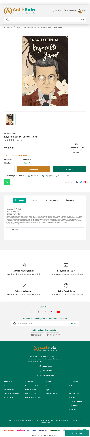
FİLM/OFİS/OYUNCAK (75, 401)
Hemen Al (69, 169)
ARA (82, 19)
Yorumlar (34, 200)
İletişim (6, 386)
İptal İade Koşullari (31, 394)
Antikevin (77, 433)
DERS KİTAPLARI (73, 394)
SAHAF (70, 390)
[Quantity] (9, 169)
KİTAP (70, 386)
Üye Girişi (49, 390)
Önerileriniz (70, 200)
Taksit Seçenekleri (52, 200)
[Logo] (23, 10)
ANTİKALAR (72, 409)
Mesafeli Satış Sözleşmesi (33, 386)
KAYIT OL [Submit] (74, 323)
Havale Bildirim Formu (11, 394)
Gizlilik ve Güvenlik (31, 390)
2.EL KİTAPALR (73, 405)
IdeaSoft (34, 435)
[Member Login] (69, 10)
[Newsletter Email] (45, 323)
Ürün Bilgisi (19, 200)
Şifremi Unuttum (51, 394)
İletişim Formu (9, 390)
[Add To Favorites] (64, 176)
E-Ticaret (40, 435)
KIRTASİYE (71, 397)
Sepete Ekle (33, 169)
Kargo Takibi (8, 397)
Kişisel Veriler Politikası (33, 397)
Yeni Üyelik (49, 386)
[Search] (45, 19)
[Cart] (82, 10)
